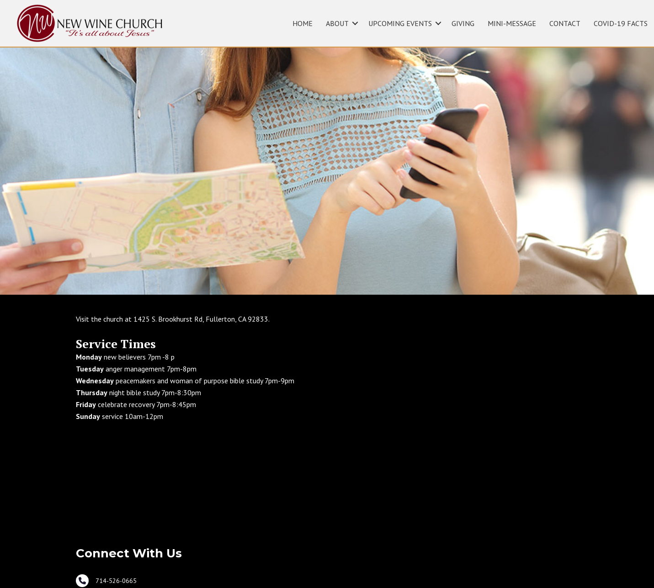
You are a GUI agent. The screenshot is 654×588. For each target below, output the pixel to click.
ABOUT (337, 23)
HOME (302, 23)
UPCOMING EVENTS (400, 23)
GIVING (463, 23)
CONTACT (564, 23)
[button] (355, 23)
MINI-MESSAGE (512, 23)
